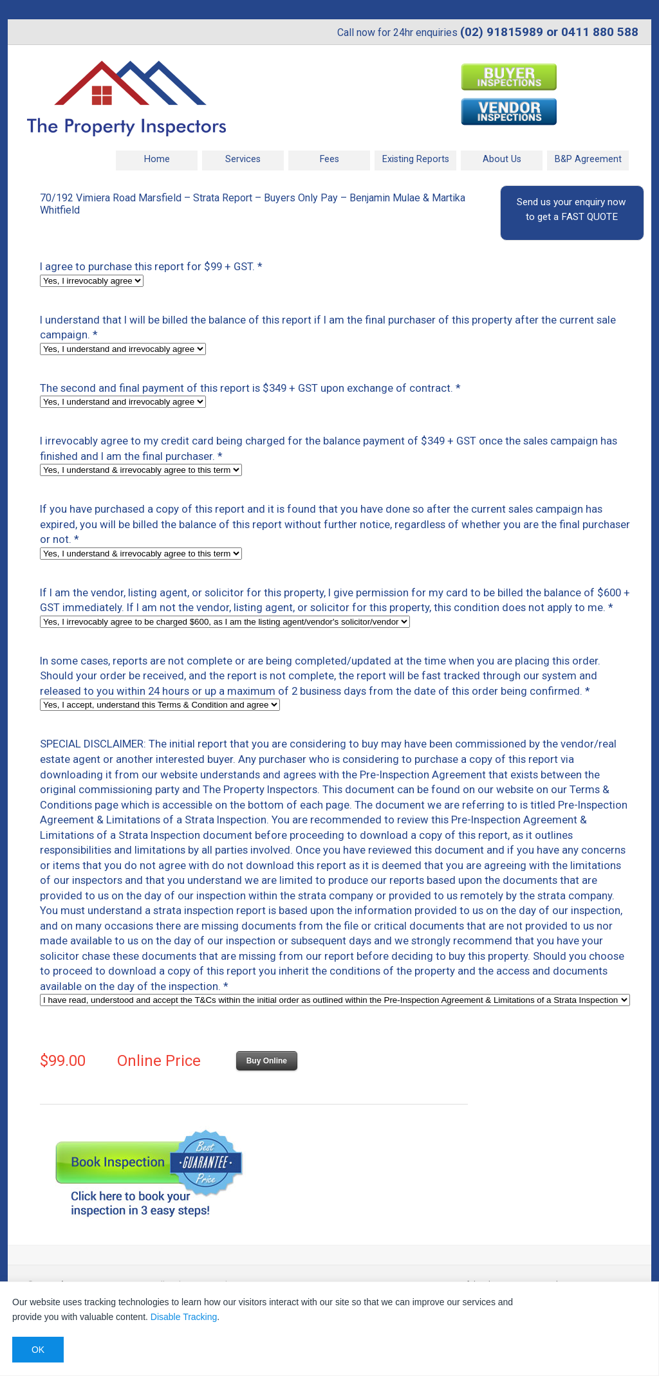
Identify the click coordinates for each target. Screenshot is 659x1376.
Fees (329, 159)
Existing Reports (415, 159)
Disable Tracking (184, 1317)
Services (243, 159)
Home (157, 159)
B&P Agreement (588, 159)
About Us (502, 159)
